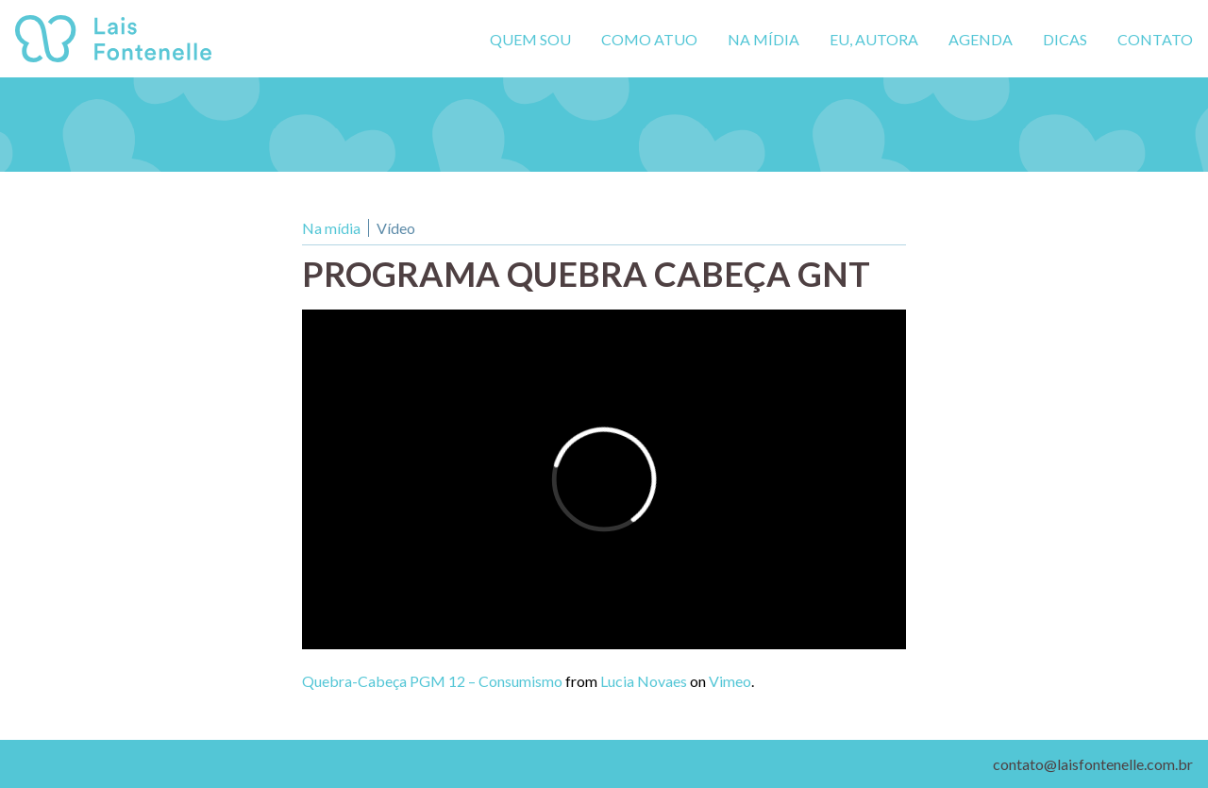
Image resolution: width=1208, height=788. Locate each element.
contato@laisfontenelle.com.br (1093, 764)
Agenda (980, 39)
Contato (1155, 39)
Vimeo (730, 681)
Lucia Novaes (643, 681)
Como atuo (649, 39)
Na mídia (763, 39)
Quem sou (530, 39)
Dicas (1065, 39)
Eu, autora (874, 39)
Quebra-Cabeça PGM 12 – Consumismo (432, 681)
